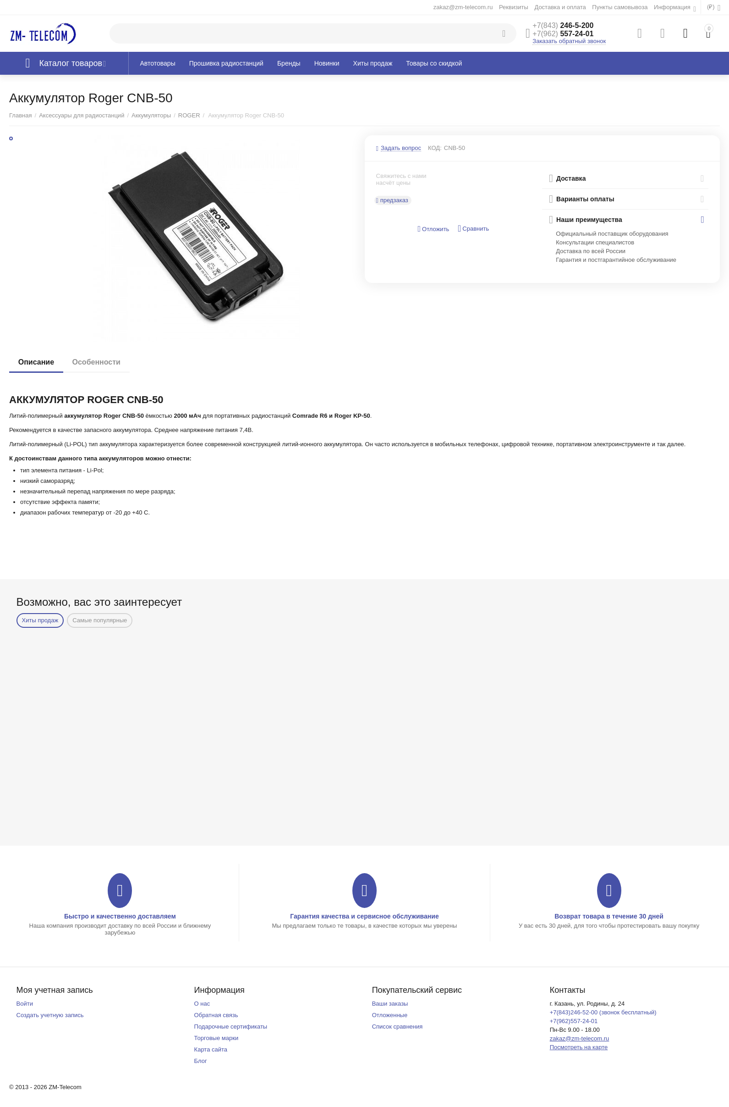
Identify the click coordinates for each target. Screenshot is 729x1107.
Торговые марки (216, 1038)
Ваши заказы (390, 1003)
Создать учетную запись (50, 1015)
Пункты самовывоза (619, 7)
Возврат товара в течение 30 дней (608, 916)
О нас (202, 1003)
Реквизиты (513, 7)
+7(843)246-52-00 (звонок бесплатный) (603, 1012)
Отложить (433, 229)
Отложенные (390, 1015)
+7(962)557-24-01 (574, 1021)
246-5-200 (562, 25)
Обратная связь (216, 1015)
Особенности (96, 362)
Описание (36, 362)
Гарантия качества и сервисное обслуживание (364, 916)
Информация (673, 7)
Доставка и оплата (560, 7)
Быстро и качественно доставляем (120, 916)
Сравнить (473, 228)
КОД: (435, 147)
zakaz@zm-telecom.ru (463, 7)
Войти (24, 1003)
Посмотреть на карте (579, 1047)
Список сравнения (397, 1026)
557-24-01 (562, 34)
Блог (200, 1060)
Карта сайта (211, 1049)
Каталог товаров (71, 63)
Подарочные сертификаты (231, 1026)
